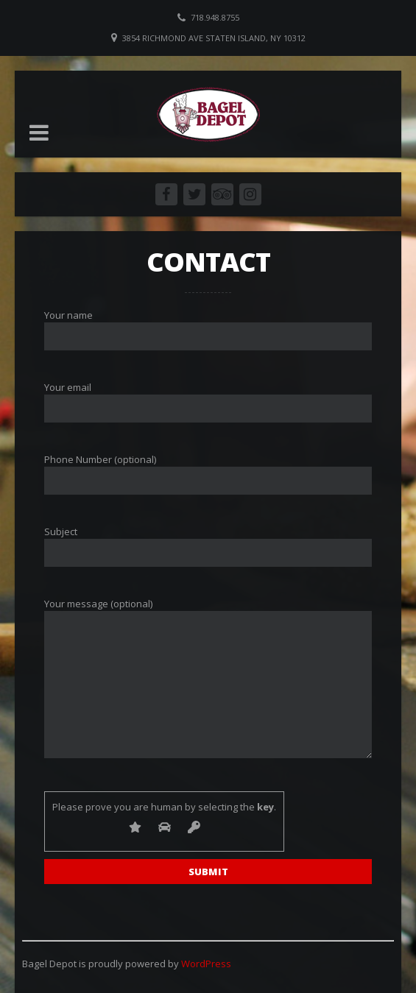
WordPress (206, 963)
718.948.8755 (215, 17)
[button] (39, 132)
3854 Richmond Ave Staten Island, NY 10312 (214, 37)
